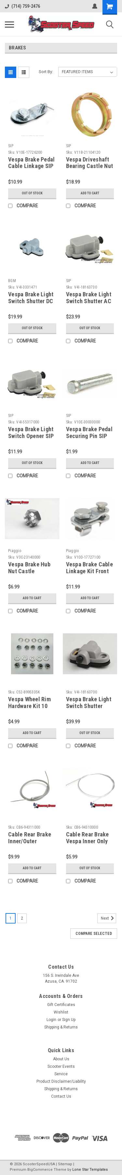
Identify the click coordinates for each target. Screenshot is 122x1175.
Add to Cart (90, 193)
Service (61, 1074)
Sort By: (46, 71)
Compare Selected (93, 933)
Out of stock (32, 193)
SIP (10, 146)
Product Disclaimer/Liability (61, 1081)
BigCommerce (40, 1170)
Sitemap (65, 1164)
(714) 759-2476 (22, 6)
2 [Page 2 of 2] (22, 918)
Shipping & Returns (61, 1027)
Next (108, 918)
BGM (12, 280)
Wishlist (61, 1012)
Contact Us (61, 1096)
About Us (61, 1059)
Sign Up (68, 1019)
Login (51, 1019)
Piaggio (14, 551)
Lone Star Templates (90, 1170)
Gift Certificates (61, 1004)
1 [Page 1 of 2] (10, 918)
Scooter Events (61, 1066)
